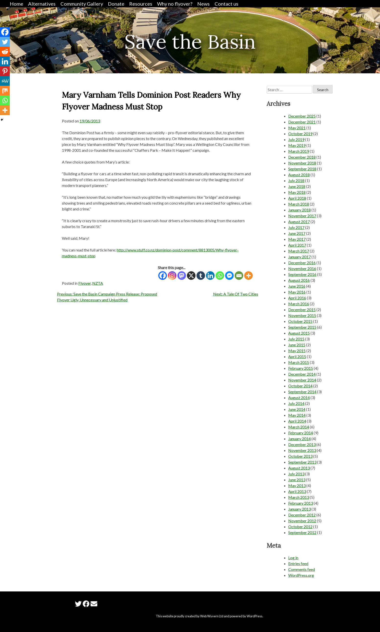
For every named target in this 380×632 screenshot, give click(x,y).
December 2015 (302, 309)
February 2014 (300, 432)
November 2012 (302, 520)
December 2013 (302, 444)
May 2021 (297, 127)
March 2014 (298, 427)
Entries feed (298, 563)
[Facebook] (162, 275)
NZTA (97, 283)
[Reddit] (5, 51)
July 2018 (296, 180)
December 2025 (302, 116)
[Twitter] (5, 42)
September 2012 (302, 532)
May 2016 (297, 292)
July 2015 (296, 339)
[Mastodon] (181, 275)
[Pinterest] (5, 71)
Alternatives (42, 4)
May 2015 (297, 350)
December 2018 (302, 157)
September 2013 (302, 462)
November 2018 (302, 163)
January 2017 (299, 256)
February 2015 (300, 368)
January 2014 (299, 438)
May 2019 (297, 145)
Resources (140, 4)
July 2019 (296, 139)
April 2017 (297, 245)
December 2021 (302, 122)
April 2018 (297, 198)
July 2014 (296, 403)
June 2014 (296, 409)
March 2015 (298, 362)
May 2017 (297, 239)
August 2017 (299, 221)
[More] (248, 275)
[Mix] (5, 91)
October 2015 (300, 321)
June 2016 (296, 286)
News (203, 4)
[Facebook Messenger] (229, 275)
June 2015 (296, 344)
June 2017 (296, 233)
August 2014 (299, 397)
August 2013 (299, 468)
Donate (116, 4)
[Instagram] (172, 275)
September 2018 (302, 168)
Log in (293, 557)
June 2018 (296, 186)
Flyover (84, 283)
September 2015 (302, 327)
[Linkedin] (210, 275)
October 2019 (300, 133)
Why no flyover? (174, 4)
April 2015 (297, 356)
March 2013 (298, 497)
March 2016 (298, 303)
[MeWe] (5, 81)
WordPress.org (301, 575)
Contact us (226, 4)
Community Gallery (81, 4)
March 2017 (298, 251)
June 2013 (296, 479)
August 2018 (299, 174)
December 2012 (302, 514)
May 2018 (297, 192)
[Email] (239, 275)
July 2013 (296, 473)
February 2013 (300, 503)
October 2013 (300, 456)
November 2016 (302, 268)
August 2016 (299, 280)
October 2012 (300, 526)
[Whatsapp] (220, 275)
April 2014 (297, 421)
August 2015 (299, 333)
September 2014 (302, 391)
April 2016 (297, 297)
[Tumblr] (200, 275)
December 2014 (302, 374)
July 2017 (296, 227)
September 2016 (302, 274)
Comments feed (301, 569)
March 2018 (298, 204)
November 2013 (302, 450)
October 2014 (300, 385)
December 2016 (302, 262)
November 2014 (302, 380)
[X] (191, 275)
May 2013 (297, 485)
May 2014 (297, 415)
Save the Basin (190, 41)
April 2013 (297, 491)
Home (16, 4)
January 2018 (299, 209)
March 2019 (298, 151)
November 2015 (302, 315)
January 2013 (299, 509)
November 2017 (302, 215)
